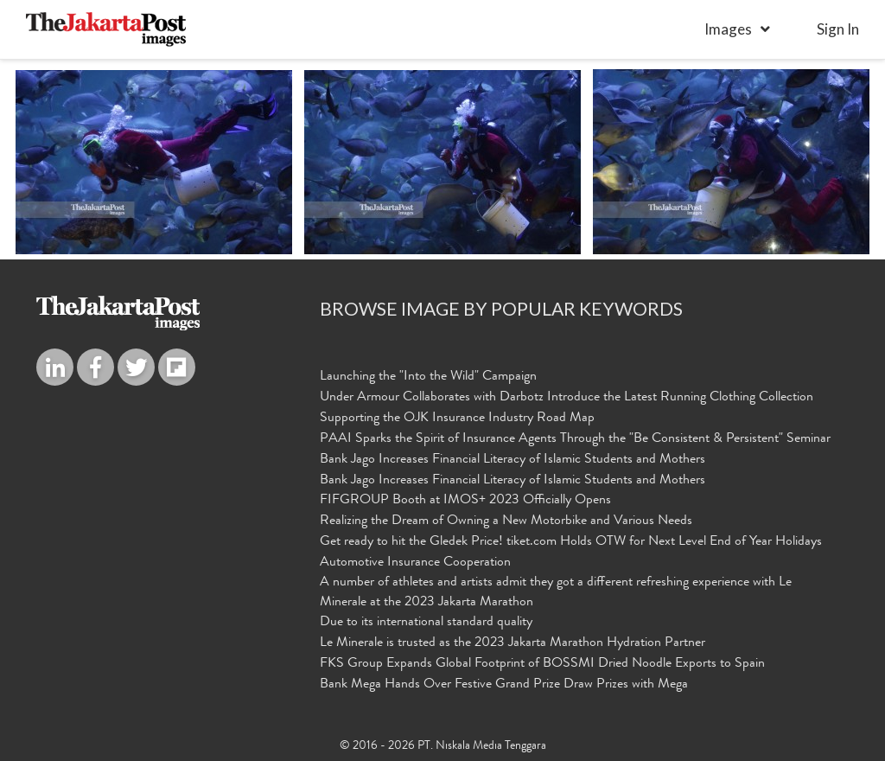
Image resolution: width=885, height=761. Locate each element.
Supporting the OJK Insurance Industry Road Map (457, 418)
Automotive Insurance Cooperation (415, 563)
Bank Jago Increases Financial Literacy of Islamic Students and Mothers (512, 460)
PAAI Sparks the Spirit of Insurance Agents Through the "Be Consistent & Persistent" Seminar (575, 439)
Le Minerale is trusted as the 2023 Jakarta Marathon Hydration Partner (512, 643)
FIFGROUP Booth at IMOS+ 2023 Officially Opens (465, 501)
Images (728, 29)
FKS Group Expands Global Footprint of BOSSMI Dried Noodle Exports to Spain (542, 664)
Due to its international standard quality (426, 623)
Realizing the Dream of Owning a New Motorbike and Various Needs (506, 521)
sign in (838, 29)
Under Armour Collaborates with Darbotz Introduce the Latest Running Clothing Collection (566, 398)
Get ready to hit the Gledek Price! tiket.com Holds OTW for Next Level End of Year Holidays (571, 542)
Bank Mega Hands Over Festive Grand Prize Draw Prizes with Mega (504, 685)
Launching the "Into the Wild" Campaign (428, 377)
